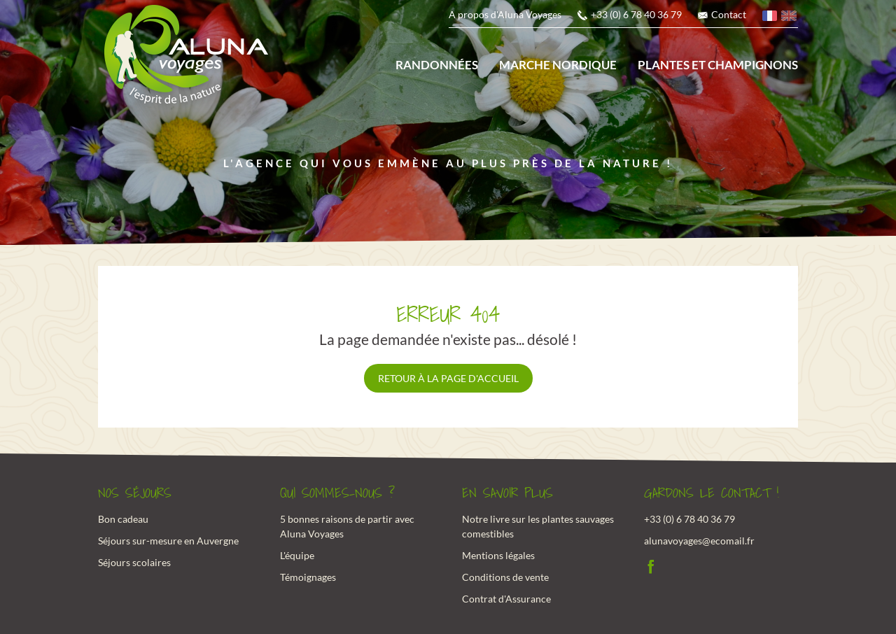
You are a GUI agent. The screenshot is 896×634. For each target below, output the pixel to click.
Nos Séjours (135, 493)
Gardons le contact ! (711, 493)
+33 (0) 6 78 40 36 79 (636, 14)
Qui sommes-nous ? (337, 493)
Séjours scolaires (134, 562)
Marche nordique (558, 64)
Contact (728, 14)
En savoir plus (507, 493)
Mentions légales (498, 555)
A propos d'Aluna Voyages (505, 14)
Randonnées (437, 64)
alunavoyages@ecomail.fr (699, 541)
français (770, 17)
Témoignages (308, 577)
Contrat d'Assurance (506, 599)
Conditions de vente (505, 577)
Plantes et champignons (718, 64)
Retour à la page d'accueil (448, 378)
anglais (789, 17)
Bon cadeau (123, 519)
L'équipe (297, 555)
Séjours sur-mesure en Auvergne (168, 541)
